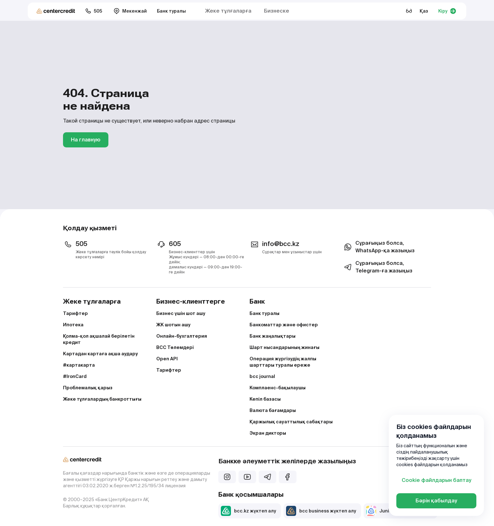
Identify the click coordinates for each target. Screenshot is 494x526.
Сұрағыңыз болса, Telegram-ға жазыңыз (377, 267)
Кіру (447, 11)
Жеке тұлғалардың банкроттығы (102, 399)
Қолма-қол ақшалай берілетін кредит (99, 339)
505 (93, 11)
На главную (86, 139)
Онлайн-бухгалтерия (181, 336)
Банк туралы (171, 11)
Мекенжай (130, 11)
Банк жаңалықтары (273, 336)
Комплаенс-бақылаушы (278, 388)
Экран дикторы (268, 433)
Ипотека (73, 325)
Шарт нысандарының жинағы (284, 347)
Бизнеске (276, 11)
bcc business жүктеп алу (321, 511)
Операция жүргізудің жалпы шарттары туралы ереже (283, 362)
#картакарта (79, 365)
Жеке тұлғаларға (228, 11)
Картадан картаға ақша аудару (100, 354)
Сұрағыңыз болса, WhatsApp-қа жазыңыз (379, 247)
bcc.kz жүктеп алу (248, 511)
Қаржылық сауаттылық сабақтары (291, 422)
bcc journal (262, 376)
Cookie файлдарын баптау (436, 480)
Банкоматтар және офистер (284, 325)
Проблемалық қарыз (87, 388)
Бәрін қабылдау (436, 500)
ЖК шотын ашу (173, 325)
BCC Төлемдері (175, 347)
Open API (167, 359)
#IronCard (75, 376)
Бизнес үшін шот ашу (180, 313)
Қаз (424, 11)
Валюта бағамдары (273, 410)
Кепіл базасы (265, 399)
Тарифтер (75, 313)
